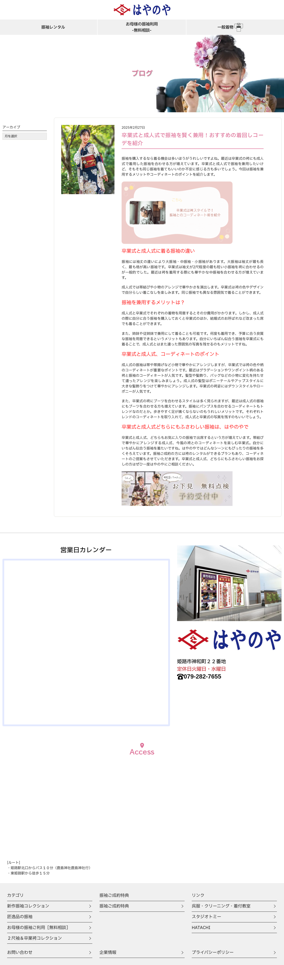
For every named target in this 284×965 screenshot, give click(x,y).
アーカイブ (11, 127)
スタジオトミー (206, 917)
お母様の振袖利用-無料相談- (142, 27)
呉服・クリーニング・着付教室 (221, 906)
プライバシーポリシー (213, 952)
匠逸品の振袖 (19, 917)
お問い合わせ (19, 952)
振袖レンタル (53, 27)
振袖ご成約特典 (114, 906)
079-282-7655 (199, 676)
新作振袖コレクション (28, 906)
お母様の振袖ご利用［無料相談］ (38, 928)
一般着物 (230, 27)
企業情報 (107, 952)
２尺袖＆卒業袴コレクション (34, 938)
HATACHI (201, 928)
